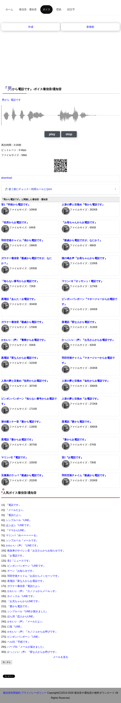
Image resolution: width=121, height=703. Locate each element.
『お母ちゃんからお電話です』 (79, 222)
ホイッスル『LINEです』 (21, 596)
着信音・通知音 (28, 9)
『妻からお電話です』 (74, 439)
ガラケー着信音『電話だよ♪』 (24, 586)
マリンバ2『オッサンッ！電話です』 (83, 281)
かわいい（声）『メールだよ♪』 (25, 621)
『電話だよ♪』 (14, 515)
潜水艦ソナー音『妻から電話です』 (21, 421)
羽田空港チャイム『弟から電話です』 (22, 240)
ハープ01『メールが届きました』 (26, 647)
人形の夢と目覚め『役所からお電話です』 (25, 380)
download (6, 177)
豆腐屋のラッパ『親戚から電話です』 (22, 475)
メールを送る (60, 657)
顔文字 (71, 9)
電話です (16, 100)
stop (69, 134)
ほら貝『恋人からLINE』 (21, 616)
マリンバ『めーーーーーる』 (22, 535)
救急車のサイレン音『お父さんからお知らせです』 (36, 550)
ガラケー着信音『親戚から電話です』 (22, 322)
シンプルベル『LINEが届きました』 (27, 611)
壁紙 (58, 9)
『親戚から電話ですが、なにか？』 (82, 240)
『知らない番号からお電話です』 (20, 281)
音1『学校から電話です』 (15, 204)
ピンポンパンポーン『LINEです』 (26, 565)
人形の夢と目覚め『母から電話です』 (83, 204)
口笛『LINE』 (15, 626)
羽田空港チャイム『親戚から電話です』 (84, 475)
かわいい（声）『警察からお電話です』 (24, 340)
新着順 (90, 26)
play (52, 134)
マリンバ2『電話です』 (14, 457)
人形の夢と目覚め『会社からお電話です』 (86, 380)
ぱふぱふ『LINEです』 (19, 525)
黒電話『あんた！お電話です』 (19, 299)
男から (5, 100)
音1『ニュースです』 (19, 560)
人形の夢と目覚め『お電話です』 (81, 398)
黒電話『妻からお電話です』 (17, 439)
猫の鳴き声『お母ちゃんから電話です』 (84, 258)
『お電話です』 (16, 555)
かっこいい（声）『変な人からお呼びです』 (32, 652)
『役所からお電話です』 (15, 222)
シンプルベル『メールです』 (22, 540)
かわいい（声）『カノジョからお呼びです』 (32, 631)
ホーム (9, 9)
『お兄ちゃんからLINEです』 (24, 601)
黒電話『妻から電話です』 (77, 421)
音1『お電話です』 (72, 457)
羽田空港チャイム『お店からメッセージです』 (33, 576)
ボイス (46, 9)
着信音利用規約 (12, 692)
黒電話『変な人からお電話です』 (20, 357)
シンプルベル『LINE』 (19, 520)
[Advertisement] (60, 54)
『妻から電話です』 (18, 606)
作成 (30, 26)
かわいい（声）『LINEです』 (22, 545)
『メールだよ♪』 (15, 510)
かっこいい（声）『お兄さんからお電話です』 (88, 340)
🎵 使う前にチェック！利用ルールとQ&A (28, 189)
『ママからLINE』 (16, 530)
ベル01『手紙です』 (18, 641)
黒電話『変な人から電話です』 (79, 322)
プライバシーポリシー (33, 692)
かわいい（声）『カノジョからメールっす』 (32, 591)
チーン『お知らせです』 (21, 570)
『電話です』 (13, 505)
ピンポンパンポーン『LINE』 (24, 636)
